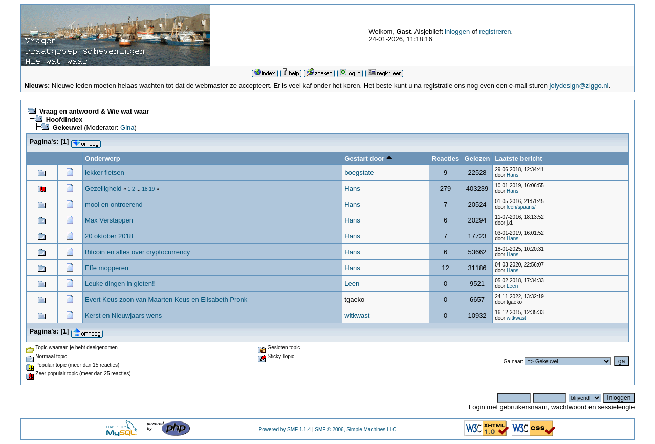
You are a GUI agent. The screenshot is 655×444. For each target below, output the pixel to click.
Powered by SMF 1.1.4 (284, 429)
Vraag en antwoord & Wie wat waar (94, 111)
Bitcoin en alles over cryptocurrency (137, 252)
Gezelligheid (103, 188)
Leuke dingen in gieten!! (120, 283)
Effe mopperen (106, 268)
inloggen (457, 31)
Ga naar (513, 361)
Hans (512, 175)
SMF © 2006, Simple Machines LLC (355, 429)
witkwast (356, 315)
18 (144, 189)
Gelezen (477, 158)
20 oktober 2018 (109, 236)
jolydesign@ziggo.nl (579, 86)
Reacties (445, 158)
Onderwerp (102, 158)
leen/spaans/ (521, 207)
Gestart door (368, 158)
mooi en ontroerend (114, 204)
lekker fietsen (104, 172)
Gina (127, 127)
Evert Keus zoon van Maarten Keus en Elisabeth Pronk (166, 299)
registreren (495, 31)
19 (152, 189)
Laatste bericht (518, 158)
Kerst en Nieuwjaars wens (123, 315)
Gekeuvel (67, 127)
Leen (351, 283)
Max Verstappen (109, 220)
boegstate (359, 172)
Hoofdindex (64, 119)
